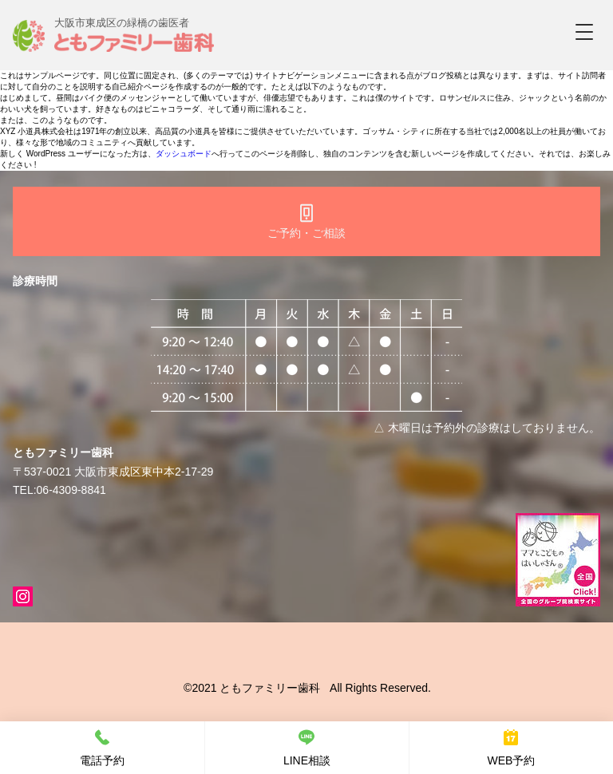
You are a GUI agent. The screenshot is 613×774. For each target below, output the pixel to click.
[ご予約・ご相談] (306, 221)
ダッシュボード (184, 153)
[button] (584, 32)
